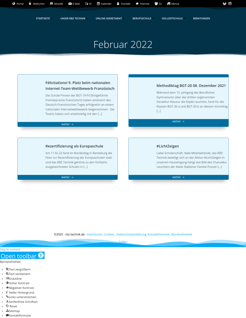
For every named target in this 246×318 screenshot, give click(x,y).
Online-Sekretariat (110, 18)
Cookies (109, 234)
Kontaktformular (159, 234)
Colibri (123, 242)
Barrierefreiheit (181, 234)
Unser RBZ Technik (74, 18)
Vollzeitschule (174, 18)
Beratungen (201, 18)
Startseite (44, 18)
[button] (22, 255)
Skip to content (10, 249)
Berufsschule (143, 18)
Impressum (94, 234)
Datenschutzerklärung (131, 234)
